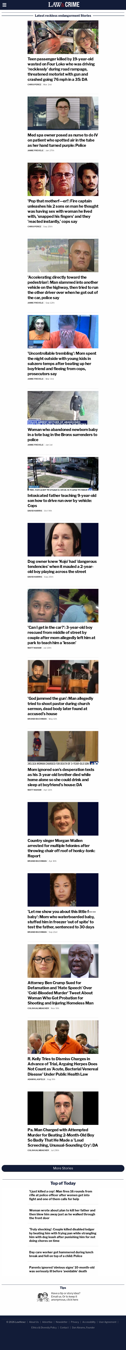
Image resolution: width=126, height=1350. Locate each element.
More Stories (63, 1168)
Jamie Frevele (35, 150)
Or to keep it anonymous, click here (64, 1298)
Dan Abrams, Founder (83, 1327)
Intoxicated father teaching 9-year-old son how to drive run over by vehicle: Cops (62, 500)
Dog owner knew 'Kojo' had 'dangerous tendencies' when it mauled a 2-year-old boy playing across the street (62, 566)
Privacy (75, 1322)
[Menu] (4, 5)
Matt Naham (34, 648)
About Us (34, 1322)
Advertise (47, 1322)
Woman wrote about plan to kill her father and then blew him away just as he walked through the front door (62, 1214)
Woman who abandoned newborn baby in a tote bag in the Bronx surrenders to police (63, 434)
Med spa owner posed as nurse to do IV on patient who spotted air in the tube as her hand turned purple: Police (63, 140)
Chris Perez (34, 84)
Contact (64, 1327)
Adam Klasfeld (36, 1079)
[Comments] (63, 87)
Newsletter (61, 1322)
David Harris (35, 511)
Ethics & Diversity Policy (44, 1327)
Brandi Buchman (37, 719)
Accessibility (88, 1322)
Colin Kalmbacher (38, 1008)
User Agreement (107, 1322)
